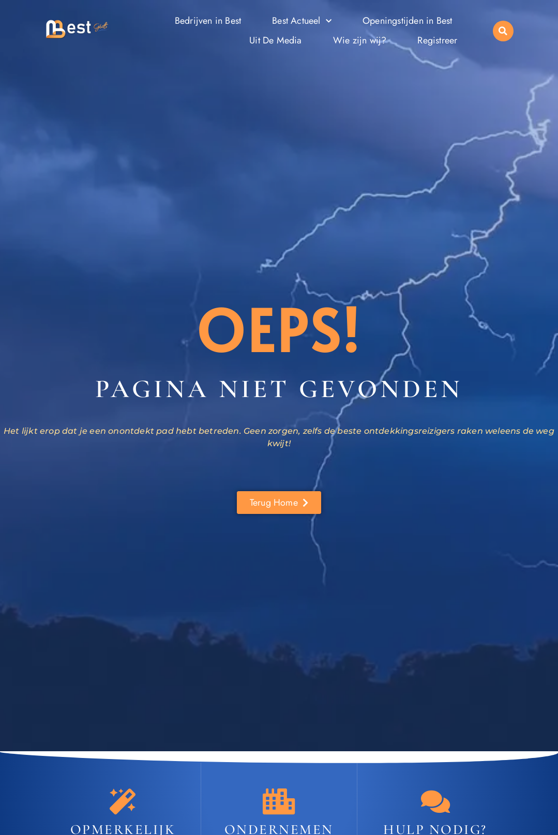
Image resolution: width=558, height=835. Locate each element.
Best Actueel (301, 21)
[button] (503, 31)
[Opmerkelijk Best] (122, 801)
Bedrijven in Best (208, 20)
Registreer (437, 40)
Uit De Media (275, 40)
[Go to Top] (518, 757)
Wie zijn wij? (360, 40)
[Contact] (435, 801)
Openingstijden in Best (407, 20)
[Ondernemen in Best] (279, 801)
